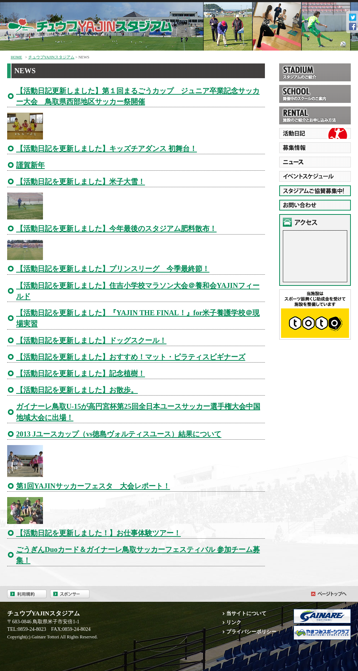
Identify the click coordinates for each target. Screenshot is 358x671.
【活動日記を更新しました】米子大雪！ (80, 181)
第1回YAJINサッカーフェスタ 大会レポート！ (93, 486)
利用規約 (27, 594)
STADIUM (315, 72)
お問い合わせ (315, 205)
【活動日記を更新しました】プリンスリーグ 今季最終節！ (112, 269)
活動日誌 (315, 133)
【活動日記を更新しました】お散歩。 (77, 390)
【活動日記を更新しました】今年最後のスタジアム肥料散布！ (116, 228)
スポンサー (70, 594)
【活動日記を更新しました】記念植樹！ (80, 373)
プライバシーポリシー (251, 631)
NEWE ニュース (315, 162)
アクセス (315, 222)
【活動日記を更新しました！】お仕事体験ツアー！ (98, 533)
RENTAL (315, 115)
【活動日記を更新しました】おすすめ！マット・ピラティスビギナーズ (130, 357)
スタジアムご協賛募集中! (315, 190)
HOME (16, 57)
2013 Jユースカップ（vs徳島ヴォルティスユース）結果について (118, 434)
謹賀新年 (30, 165)
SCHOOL (315, 94)
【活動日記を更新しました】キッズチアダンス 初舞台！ (106, 148)
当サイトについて (246, 613)
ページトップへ (327, 594)
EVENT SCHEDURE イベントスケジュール (315, 176)
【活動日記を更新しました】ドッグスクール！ (91, 340)
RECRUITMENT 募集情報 (315, 147)
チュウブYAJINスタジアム (100, 23)
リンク (233, 622)
